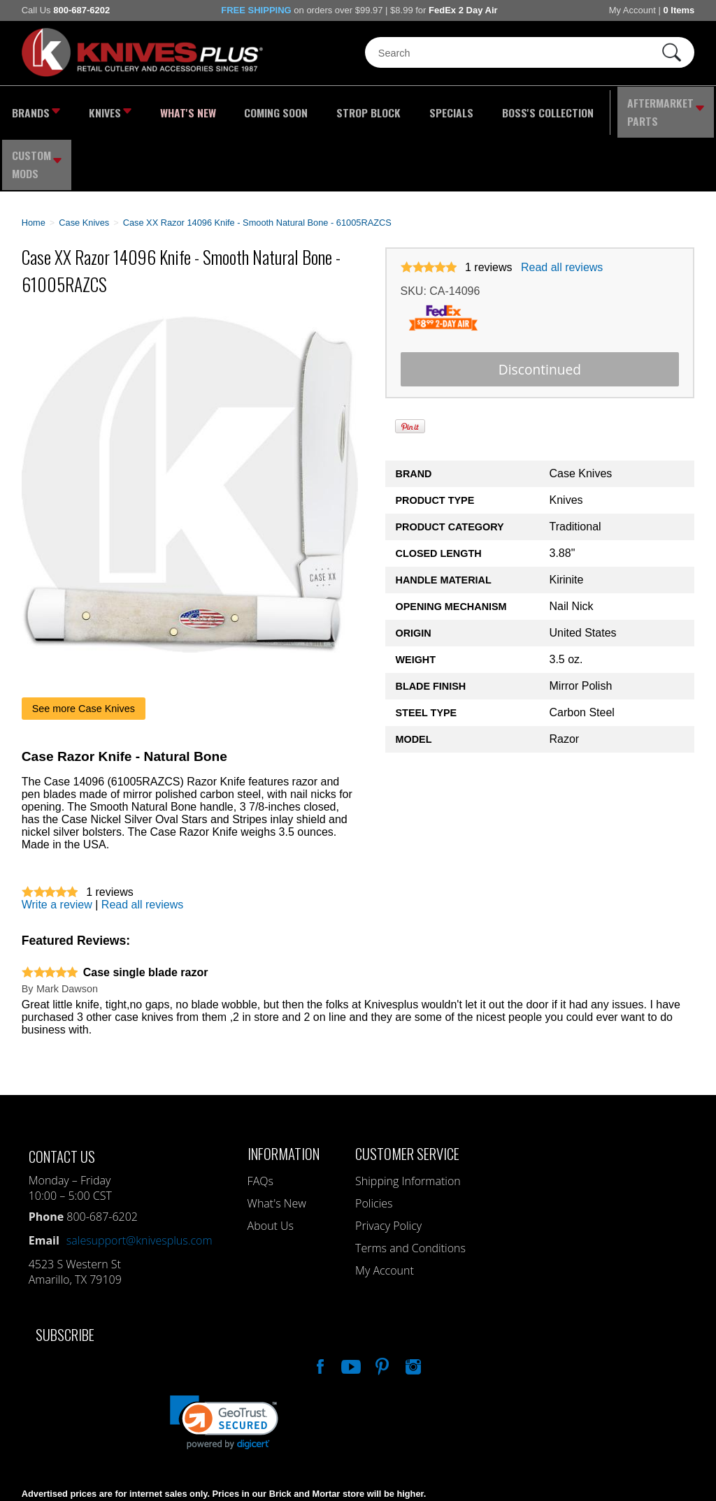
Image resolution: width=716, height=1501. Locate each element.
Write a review (57, 844)
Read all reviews (562, 206)
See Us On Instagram (412, 1304)
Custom (681, 108)
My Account (632, 10)
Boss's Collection (488, 108)
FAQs (260, 1120)
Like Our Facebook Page (319, 1304)
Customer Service (407, 1092)
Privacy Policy (388, 1165)
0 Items (678, 10)
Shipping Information (408, 1120)
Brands (33, 108)
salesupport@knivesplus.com (139, 1179)
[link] (224, 1361)
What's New (171, 108)
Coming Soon (248, 108)
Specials (403, 108)
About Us (271, 1165)
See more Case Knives (83, 647)
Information (284, 1092)
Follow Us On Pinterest (381, 1304)
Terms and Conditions (410, 1187)
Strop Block (330, 108)
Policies (373, 1142)
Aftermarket (596, 108)
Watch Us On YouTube (350, 1304)
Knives (101, 108)
